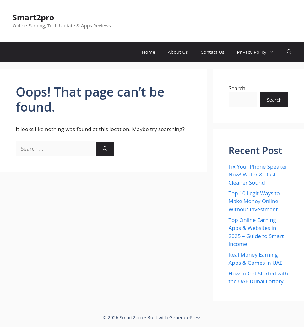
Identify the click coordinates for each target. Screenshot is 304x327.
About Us (178, 52)
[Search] (105, 149)
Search (237, 88)
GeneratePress (185, 317)
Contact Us (212, 52)
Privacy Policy (258, 52)
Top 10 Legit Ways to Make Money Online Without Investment (254, 201)
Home (148, 52)
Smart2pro (33, 17)
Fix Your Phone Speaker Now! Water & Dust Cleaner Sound (258, 174)
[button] (289, 52)
